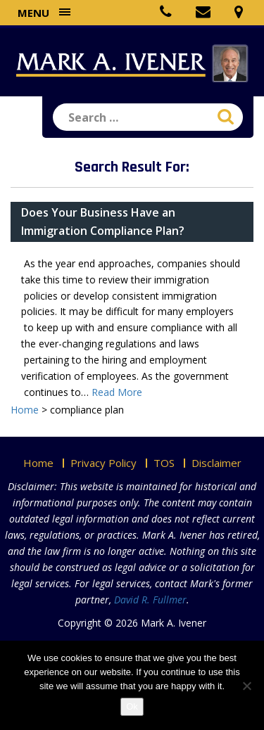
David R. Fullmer (150, 599)
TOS (164, 463)
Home (38, 463)
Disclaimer (216, 463)
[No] (246, 686)
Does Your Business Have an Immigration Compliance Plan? (102, 221)
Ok (132, 706)
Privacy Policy (103, 463)
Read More (117, 392)
